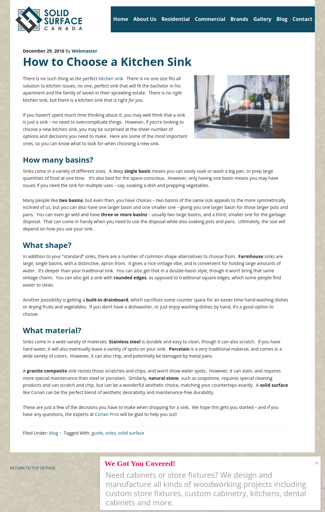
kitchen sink (110, 78)
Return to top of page (33, 468)
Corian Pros (107, 414)
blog (53, 433)
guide (97, 433)
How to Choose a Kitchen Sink (107, 61)
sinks (110, 433)
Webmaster (84, 51)
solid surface (131, 433)
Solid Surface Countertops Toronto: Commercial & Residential (12, 19)
